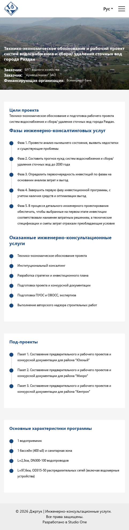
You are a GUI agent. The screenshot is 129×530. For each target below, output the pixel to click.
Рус (106, 8)
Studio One (77, 521)
